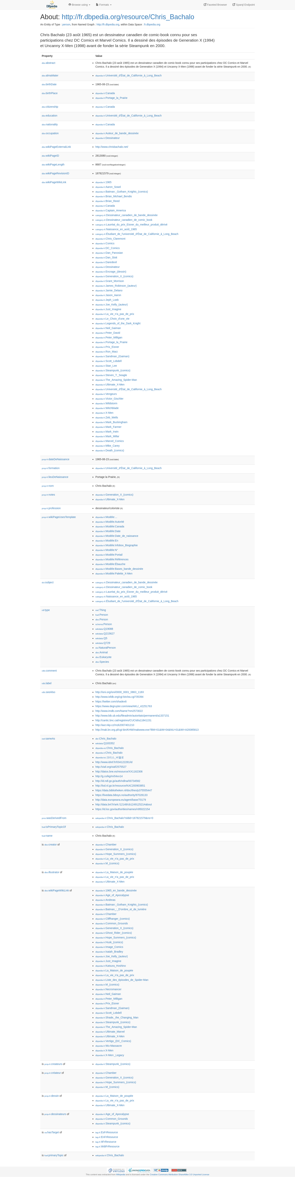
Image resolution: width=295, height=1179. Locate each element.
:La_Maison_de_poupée (114, 872)
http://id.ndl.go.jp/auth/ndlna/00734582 (117, 780)
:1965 (103, 182)
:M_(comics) (107, 863)
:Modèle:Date (108, 531)
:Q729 (102, 642)
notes (48, 494)
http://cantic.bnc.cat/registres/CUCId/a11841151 (123, 720)
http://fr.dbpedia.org (108, 24)
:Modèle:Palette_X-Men (113, 573)
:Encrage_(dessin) (110, 271)
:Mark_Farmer (108, 426)
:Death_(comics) (109, 450)
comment (49, 670)
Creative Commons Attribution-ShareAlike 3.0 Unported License (179, 1174)
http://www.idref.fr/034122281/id (113, 762)
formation (50, 468)
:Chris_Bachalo (105, 738)
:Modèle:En (106, 540)
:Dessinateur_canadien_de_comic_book (123, 219)
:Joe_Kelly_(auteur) (111, 304)
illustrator (51, 872)
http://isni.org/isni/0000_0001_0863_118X (119, 692)
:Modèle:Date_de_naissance (116, 535)
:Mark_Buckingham (111, 422)
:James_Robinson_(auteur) (116, 285)
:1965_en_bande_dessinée (116, 890)
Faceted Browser (215, 4)
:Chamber (105, 844)
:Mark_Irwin (107, 431)
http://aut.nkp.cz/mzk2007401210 (114, 725)
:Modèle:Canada (109, 526)
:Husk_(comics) (109, 942)
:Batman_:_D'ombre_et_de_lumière (120, 909)
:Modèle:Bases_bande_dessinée (119, 568)
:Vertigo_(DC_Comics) (113, 1041)
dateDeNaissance (55, 459)
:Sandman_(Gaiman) (112, 356)
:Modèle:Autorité (109, 521)
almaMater (50, 75)
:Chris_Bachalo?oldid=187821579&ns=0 (124, 818)
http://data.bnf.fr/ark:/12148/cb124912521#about (123, 804)
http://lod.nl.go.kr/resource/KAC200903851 (120, 785)
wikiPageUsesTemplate (59, 517)
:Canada (105, 93)
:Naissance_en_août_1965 (116, 229)
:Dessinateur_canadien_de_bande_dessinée (126, 215)
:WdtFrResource (107, 1146)
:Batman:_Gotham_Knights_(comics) (121, 191)
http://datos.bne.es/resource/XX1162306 (119, 771)
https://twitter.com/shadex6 (111, 701)
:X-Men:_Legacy (109, 1055)
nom (48, 485)
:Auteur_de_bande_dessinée (116, 133)
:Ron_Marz (106, 351)
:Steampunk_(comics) (112, 370)
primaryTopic (53, 1155)
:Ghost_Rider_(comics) (113, 932)
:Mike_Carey (107, 445)
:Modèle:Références (111, 559)
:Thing (100, 610)
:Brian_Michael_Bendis (113, 196)
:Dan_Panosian (109, 252)
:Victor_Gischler (109, 398)
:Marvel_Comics (109, 441)
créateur (52, 1072)
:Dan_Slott (106, 257)
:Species (102, 661)
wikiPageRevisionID (55, 173)
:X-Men (104, 412)
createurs (53, 1064)
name (47, 835)
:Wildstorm (106, 403)
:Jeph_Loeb (107, 299)
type (46, 610)
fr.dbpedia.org (152, 24)
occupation (50, 133)
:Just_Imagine (108, 309)
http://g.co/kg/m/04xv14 (109, 776)
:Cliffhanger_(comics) (112, 918)
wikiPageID (50, 155)
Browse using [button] (79, 4)
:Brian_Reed (107, 201)
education (49, 115)
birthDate (49, 84)
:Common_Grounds (111, 923)
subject (47, 582)
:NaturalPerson (105, 647)
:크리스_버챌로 (109, 757)
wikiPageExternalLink (56, 146)
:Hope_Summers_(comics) (115, 853)
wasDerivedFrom (54, 818)
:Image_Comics (109, 946)
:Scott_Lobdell (108, 361)
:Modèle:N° (106, 549)
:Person (101, 614)
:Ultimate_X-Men (110, 384)
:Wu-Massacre (108, 1045)
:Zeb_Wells (106, 417)
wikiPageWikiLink (54, 182)
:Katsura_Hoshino (110, 965)
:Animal (101, 652)
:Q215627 (105, 633)
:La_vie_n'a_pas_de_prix (114, 313)
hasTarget (51, 1132)
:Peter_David (107, 332)
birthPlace (50, 93)
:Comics (104, 243)
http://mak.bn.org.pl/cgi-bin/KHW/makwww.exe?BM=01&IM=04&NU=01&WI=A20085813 (147, 729)
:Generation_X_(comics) (114, 276)
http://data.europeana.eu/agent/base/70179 (120, 799)
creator (50, 844)
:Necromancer (108, 989)
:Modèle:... (106, 517)
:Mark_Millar (107, 436)
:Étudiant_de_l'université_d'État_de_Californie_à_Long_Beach (136, 233)
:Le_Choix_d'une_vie (112, 318)
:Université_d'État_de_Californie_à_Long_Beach (128, 75)
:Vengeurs (106, 393)
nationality (50, 124)
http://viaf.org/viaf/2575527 (110, 766)
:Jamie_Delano (108, 290)
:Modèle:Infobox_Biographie (116, 545)
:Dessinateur (107, 137)
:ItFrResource (105, 1141)
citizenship (50, 106)
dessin (51, 1095)
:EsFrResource (106, 1132)
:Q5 (101, 638)
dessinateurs (55, 1114)
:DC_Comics (107, 248)
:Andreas (105, 899)
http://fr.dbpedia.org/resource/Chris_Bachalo (128, 17)
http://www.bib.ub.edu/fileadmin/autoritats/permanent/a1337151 (132, 715)
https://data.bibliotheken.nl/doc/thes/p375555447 (123, 790)
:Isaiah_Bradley (109, 951)
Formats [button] (104, 4)
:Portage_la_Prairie (111, 97)
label (46, 683)
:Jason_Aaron (108, 295)
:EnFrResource (106, 1137)
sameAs (48, 738)
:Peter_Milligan (108, 337)
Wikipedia (120, 1174)
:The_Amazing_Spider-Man (116, 379)
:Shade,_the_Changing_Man (116, 1017)
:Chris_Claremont (110, 238)
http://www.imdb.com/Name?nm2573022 (119, 710)
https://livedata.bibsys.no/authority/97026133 (121, 795)
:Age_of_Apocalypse (112, 895)
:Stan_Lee (106, 365)
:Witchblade (107, 408)
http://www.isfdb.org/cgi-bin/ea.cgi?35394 (119, 696)
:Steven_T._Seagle (111, 375)
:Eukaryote (103, 657)
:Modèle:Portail (108, 554)
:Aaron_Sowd (108, 186)
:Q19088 (104, 628)
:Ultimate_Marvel (110, 1031)
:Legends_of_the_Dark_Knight (118, 323)
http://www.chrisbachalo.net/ (111, 146)
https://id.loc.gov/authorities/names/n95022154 (122, 809)
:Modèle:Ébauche (110, 564)
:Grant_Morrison (109, 281)
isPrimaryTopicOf (54, 826)
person (66, 24)
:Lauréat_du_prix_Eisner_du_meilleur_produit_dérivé (131, 224)
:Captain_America (110, 210)
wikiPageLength (53, 164)
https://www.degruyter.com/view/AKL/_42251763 (123, 706)
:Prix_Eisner (107, 346)
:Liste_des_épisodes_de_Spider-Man (121, 979)
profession (51, 508)
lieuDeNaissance (55, 476)
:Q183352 (105, 743)
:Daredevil (106, 262)
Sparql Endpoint (244, 4)
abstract (48, 62)
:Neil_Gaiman (108, 328)
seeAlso (48, 692)
